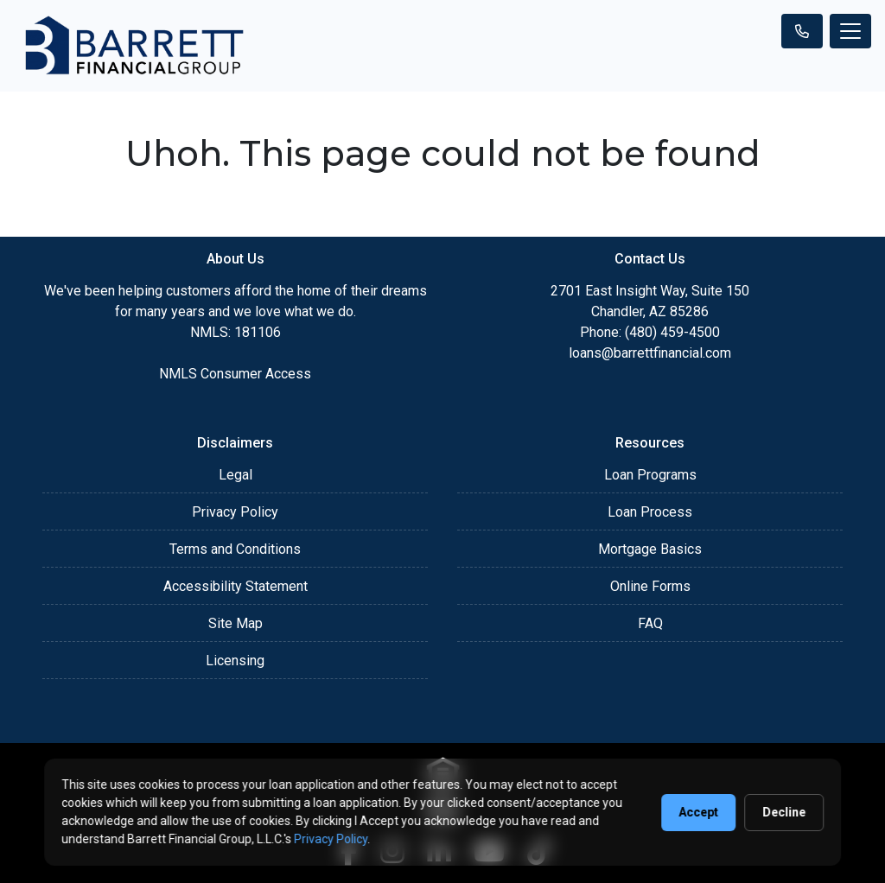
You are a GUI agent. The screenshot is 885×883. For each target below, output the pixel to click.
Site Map (235, 623)
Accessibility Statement (235, 586)
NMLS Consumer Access (235, 373)
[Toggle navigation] (850, 31)
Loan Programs (650, 475)
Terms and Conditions (235, 549)
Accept (698, 812)
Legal (235, 475)
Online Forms (650, 586)
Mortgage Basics (650, 549)
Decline (783, 812)
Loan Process (650, 512)
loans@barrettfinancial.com (650, 353)
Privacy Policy (235, 512)
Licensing (235, 660)
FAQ (650, 623)
